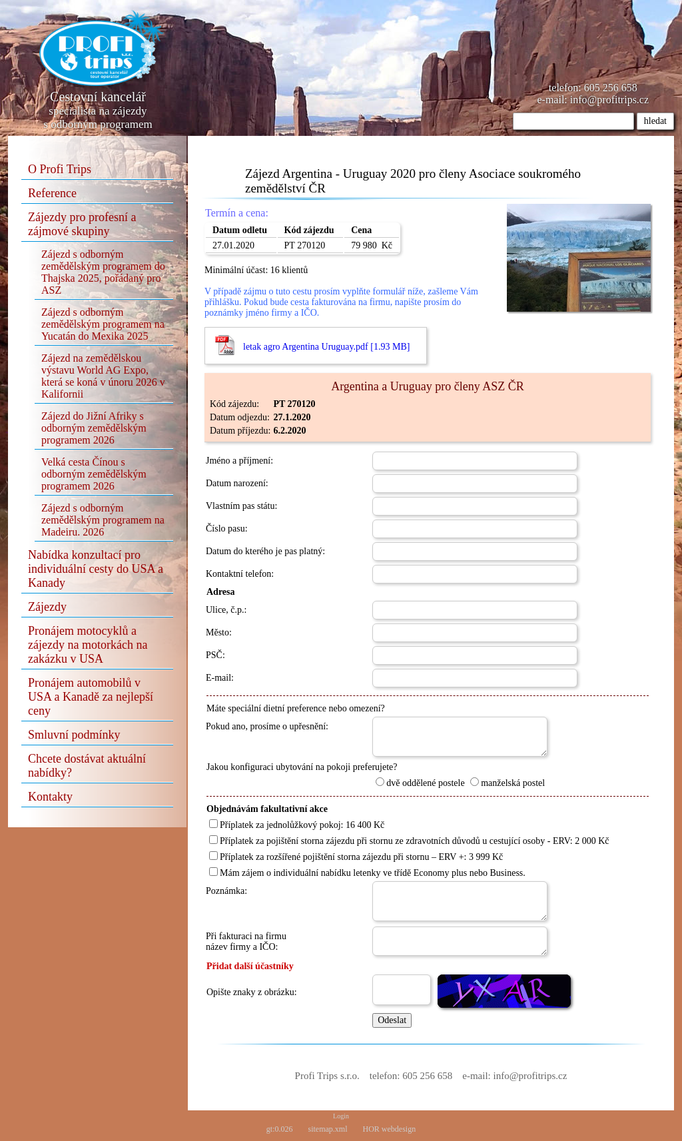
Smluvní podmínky (74, 734)
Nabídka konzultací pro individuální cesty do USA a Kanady (95, 568)
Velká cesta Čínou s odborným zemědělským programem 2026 (94, 474)
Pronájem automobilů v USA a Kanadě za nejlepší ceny (90, 696)
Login (341, 1116)
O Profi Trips (59, 169)
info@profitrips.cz (609, 99)
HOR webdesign (389, 1129)
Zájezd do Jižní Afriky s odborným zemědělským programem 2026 (94, 428)
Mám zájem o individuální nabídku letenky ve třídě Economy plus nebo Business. (367, 873)
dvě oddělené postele (420, 783)
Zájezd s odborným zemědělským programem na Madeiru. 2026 (103, 520)
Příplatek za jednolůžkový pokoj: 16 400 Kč (296, 825)
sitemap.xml (328, 1129)
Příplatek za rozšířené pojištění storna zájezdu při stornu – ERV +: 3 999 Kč (356, 857)
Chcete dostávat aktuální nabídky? (87, 765)
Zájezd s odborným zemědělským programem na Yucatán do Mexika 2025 (103, 324)
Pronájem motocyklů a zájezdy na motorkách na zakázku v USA (87, 644)
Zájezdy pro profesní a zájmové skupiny (82, 224)
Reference (52, 193)
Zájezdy (47, 606)
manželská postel (507, 783)
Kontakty (50, 796)
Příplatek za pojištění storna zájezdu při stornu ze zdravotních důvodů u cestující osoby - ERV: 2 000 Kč (409, 841)
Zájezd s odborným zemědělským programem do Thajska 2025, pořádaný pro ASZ (103, 272)
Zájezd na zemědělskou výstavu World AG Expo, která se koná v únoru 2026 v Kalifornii (103, 376)
